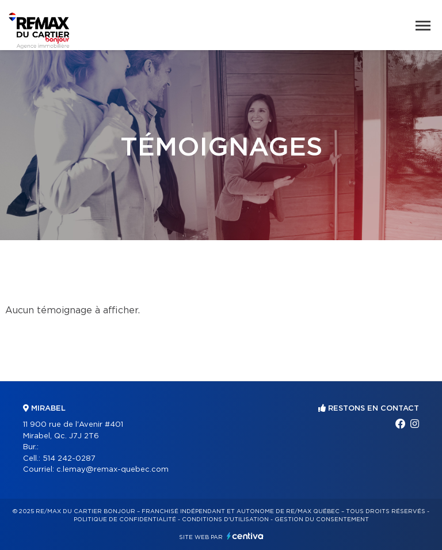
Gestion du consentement (322, 519)
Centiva (245, 536)
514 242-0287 (69, 458)
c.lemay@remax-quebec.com (112, 469)
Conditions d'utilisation (225, 519)
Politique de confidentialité (125, 519)
